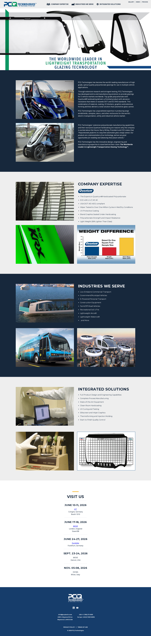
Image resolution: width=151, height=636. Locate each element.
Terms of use (82, 627)
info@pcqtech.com (65, 614)
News (138, 2)
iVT (75, 509)
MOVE (75, 526)
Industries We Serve (82, 4)
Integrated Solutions (109, 4)
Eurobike (75, 543)
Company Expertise (57, 4)
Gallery (131, 2)
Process (145, 2)
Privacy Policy (69, 627)
